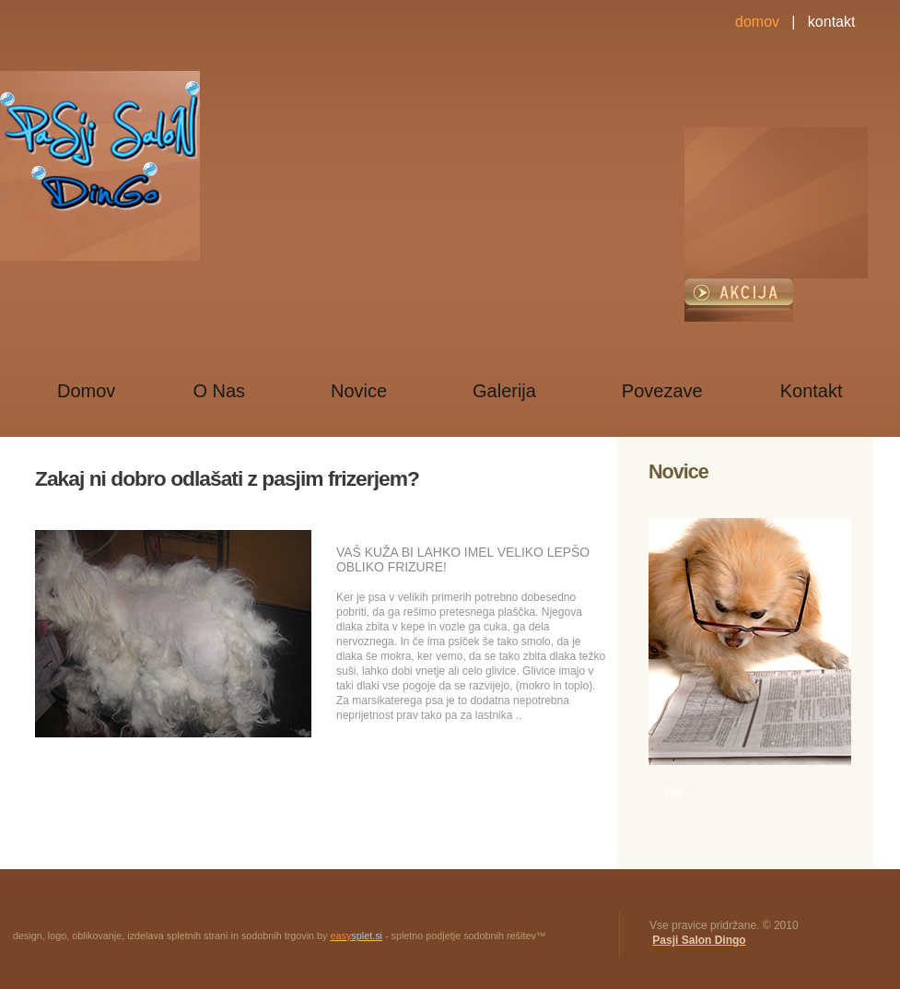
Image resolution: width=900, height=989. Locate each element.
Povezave (662, 391)
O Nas (219, 391)
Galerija (504, 391)
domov (757, 21)
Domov (86, 391)
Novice (359, 391)
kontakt (832, 21)
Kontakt (811, 391)
